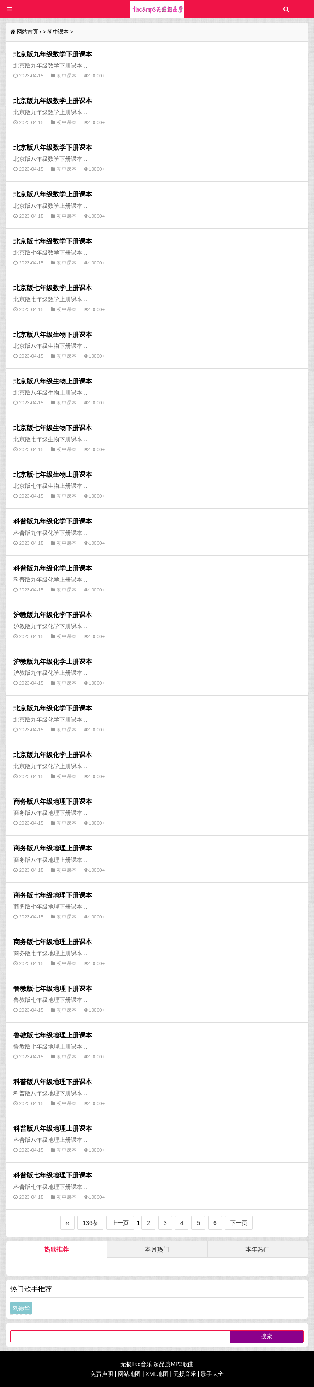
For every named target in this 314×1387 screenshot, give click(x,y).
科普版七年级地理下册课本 (52, 1175)
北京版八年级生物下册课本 (52, 334)
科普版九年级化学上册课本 (52, 568)
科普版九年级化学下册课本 (52, 521)
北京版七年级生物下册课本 (52, 427)
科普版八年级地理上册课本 (52, 1128)
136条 (90, 1223)
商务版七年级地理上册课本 (52, 941)
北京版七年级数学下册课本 (52, 241)
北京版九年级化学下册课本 (52, 708)
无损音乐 (184, 1374)
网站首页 (27, 32)
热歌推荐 (56, 1249)
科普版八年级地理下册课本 (52, 1081)
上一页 (120, 1223)
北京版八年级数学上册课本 (52, 194)
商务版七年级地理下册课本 (52, 895)
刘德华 (21, 1308)
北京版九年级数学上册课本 (52, 100)
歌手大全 (212, 1374)
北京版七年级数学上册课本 (52, 287)
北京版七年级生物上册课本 (52, 474)
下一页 (238, 1223)
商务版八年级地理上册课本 (52, 848)
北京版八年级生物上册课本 (52, 381)
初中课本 (58, 32)
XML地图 (157, 1374)
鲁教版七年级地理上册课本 (52, 1035)
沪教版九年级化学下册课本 (52, 614)
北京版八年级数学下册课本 (52, 147)
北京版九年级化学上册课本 (52, 754)
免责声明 (101, 1374)
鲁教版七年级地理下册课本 (52, 988)
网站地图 (129, 1374)
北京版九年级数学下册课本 (52, 54)
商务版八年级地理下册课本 (52, 801)
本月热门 (157, 1249)
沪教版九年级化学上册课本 (52, 661)
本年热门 (257, 1249)
